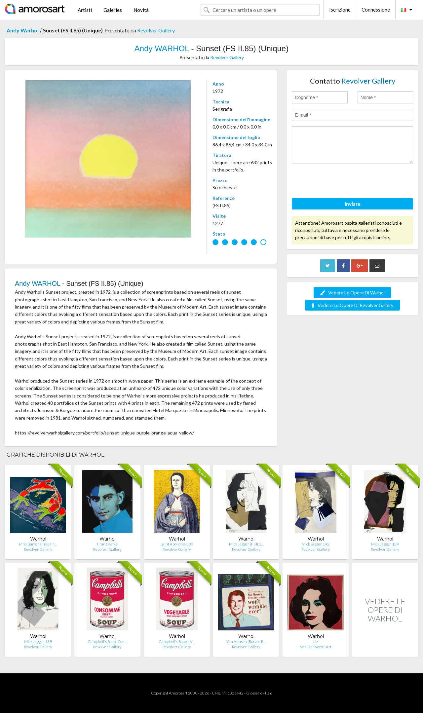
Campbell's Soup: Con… (107, 641)
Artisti (85, 10)
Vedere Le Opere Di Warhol (352, 292)
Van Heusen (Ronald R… (246, 641)
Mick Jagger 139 (385, 544)
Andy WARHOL (162, 48)
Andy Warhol (23, 30)
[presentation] (342, 182)
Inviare (353, 204)
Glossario (254, 693)
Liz (315, 641)
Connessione (376, 10)
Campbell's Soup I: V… (177, 641)
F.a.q (268, 693)
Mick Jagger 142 (315, 544)
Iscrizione (340, 10)
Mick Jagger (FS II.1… (246, 544)
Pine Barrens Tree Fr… (38, 544)
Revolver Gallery (156, 30)
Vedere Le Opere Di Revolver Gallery (352, 305)
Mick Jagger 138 (38, 641)
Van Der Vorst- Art (315, 646)
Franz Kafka (107, 544)
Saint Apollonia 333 (177, 544)
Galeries (112, 10)
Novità (141, 10)
